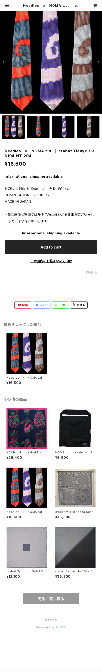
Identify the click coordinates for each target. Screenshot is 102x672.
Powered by (51, 627)
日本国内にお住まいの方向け (51, 261)
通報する (91, 272)
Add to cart (51, 247)
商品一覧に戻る (51, 599)
